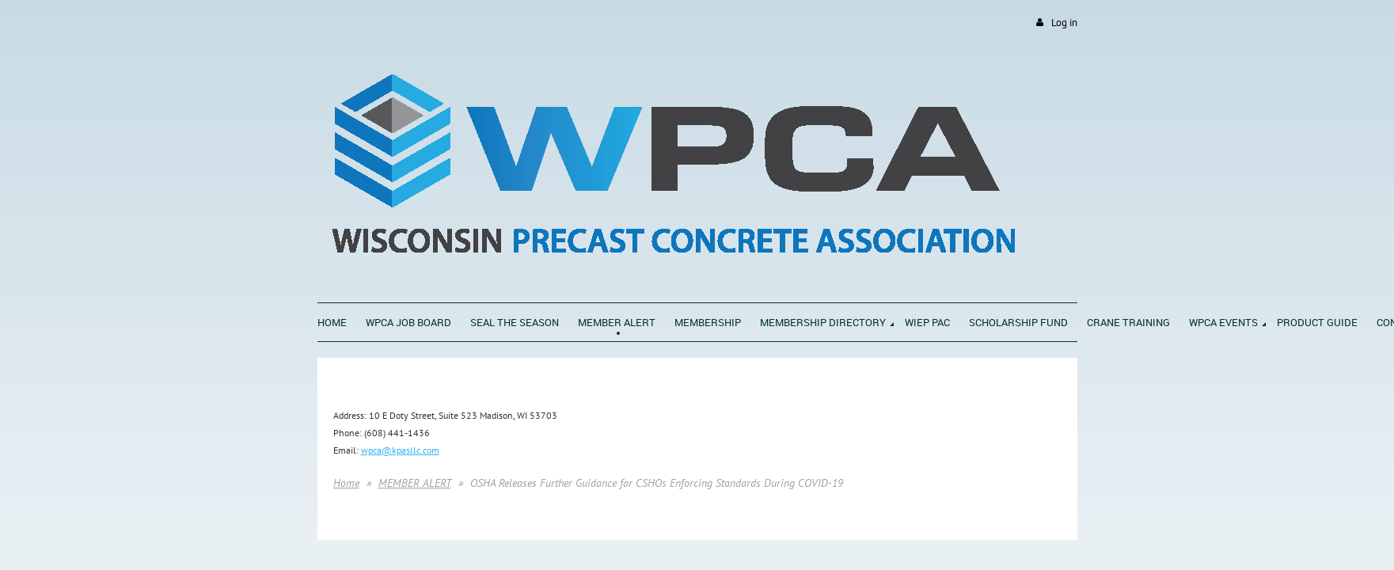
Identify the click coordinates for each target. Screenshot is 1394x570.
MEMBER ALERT (414, 483)
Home (346, 483)
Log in (1064, 22)
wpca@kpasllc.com (400, 450)
